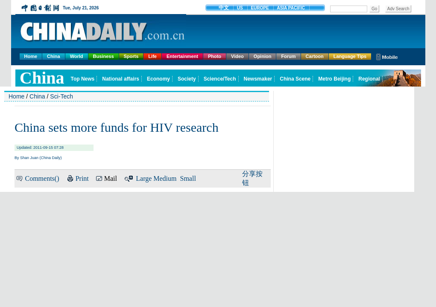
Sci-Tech (61, 96)
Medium (164, 178)
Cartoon (315, 56)
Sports (131, 56)
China (53, 56)
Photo (214, 56)
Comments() (42, 178)
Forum (288, 56)
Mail (110, 178)
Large (144, 178)
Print (82, 178)
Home (31, 56)
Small (188, 178)
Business (103, 56)
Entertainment (182, 56)
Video (237, 56)
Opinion (263, 56)
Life (152, 56)
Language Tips (350, 56)
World (76, 56)
